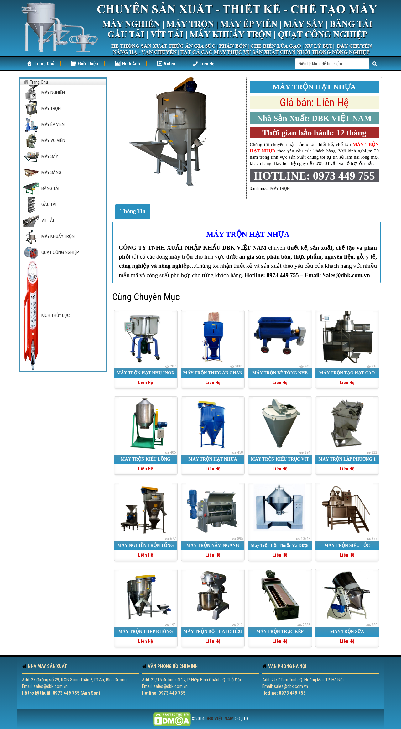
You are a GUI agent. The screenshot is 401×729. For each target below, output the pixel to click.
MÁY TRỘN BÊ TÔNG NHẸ (279, 373)
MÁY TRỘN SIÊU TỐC (347, 545)
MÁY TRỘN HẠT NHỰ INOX (145, 373)
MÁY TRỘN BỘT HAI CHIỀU (212, 631)
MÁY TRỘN (280, 188)
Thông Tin (133, 211)
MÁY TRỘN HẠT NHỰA (247, 234)
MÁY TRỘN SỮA (347, 631)
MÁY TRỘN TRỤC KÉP (280, 631)
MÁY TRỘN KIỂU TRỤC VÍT (280, 459)
